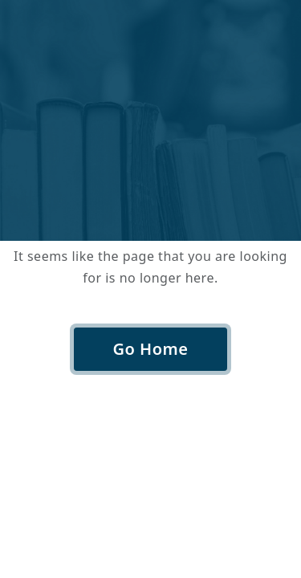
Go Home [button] (151, 349)
